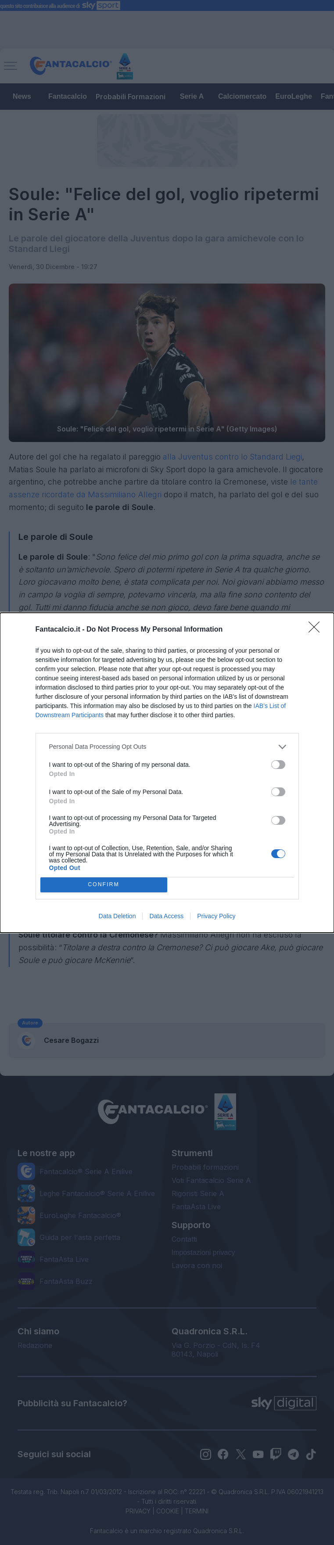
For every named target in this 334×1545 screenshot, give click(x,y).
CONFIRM (103, 884)
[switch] (278, 764)
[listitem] (167, 746)
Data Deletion (117, 916)
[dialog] (167, 773)
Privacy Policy (216, 916)
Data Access (166, 916)
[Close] (317, 630)
